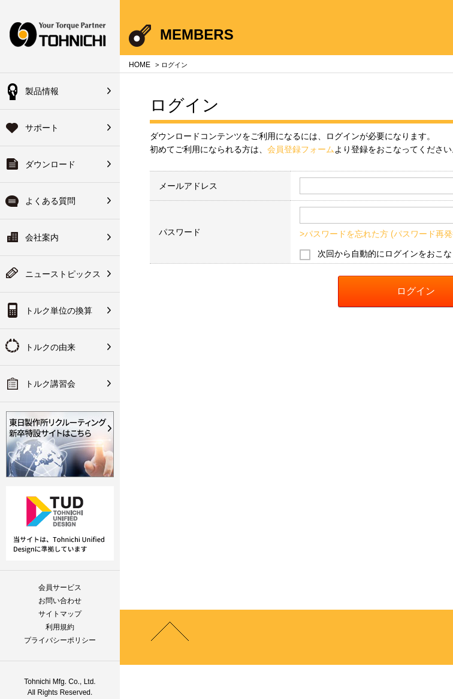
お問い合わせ (59, 600)
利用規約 (60, 627)
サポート (42, 127)
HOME (139, 65)
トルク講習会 (50, 383)
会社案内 (42, 237)
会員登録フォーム (300, 149)
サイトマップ (59, 614)
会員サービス (59, 587)
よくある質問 (50, 201)
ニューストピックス (63, 274)
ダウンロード (50, 164)
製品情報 (42, 91)
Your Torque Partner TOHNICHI (60, 36)
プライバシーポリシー (60, 640)
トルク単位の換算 (58, 310)
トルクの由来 (50, 347)
